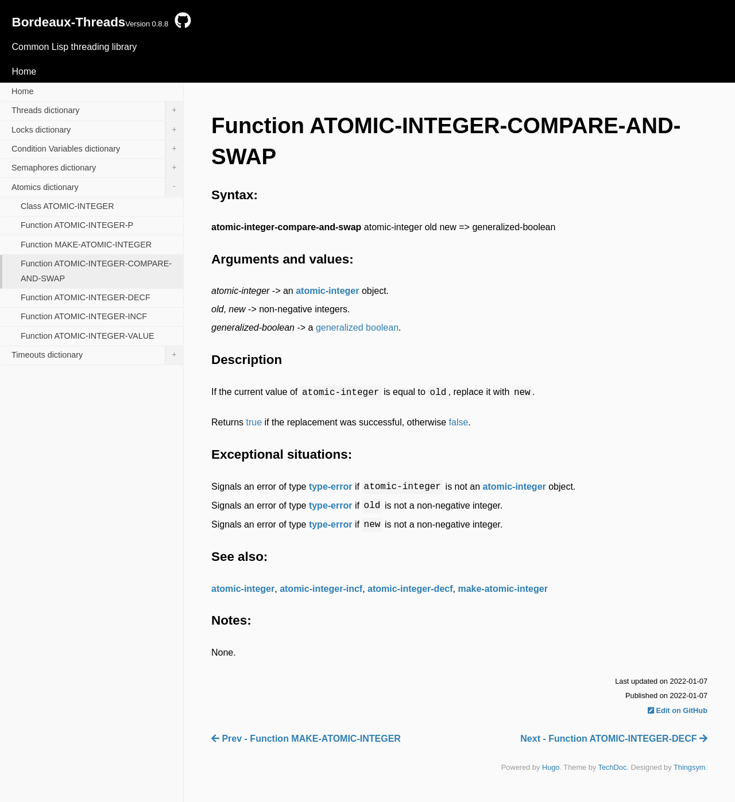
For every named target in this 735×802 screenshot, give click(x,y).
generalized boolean (357, 327)
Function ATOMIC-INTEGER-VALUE (87, 335)
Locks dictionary (97, 130)
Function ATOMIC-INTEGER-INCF (84, 316)
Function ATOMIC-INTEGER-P (77, 225)
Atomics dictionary (97, 187)
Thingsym (689, 767)
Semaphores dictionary (97, 168)
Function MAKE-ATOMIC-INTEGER (86, 244)
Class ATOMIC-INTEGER (67, 206)
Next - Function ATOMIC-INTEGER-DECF (613, 738)
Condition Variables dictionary (97, 149)
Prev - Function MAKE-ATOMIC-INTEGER (306, 738)
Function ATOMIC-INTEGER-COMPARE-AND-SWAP (96, 271)
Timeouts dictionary (97, 355)
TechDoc (612, 767)
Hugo (551, 767)
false (459, 422)
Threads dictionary (97, 111)
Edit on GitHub (677, 710)
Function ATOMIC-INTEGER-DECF (85, 297)
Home (23, 71)
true (254, 422)
